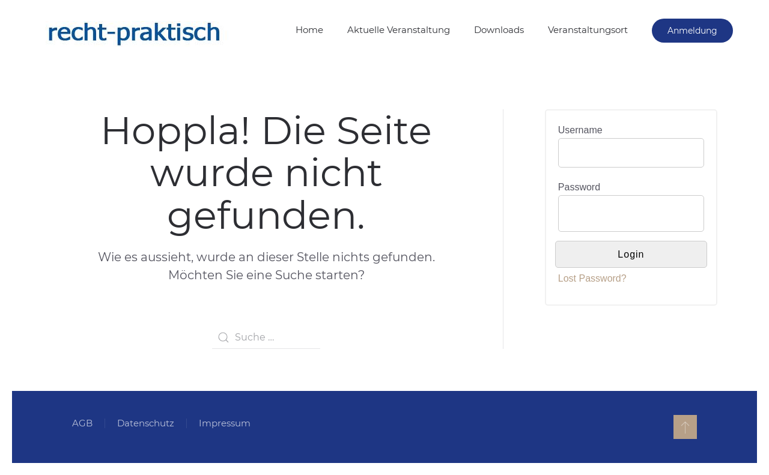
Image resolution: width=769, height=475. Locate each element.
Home (309, 29)
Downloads (499, 29)
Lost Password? (592, 278)
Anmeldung (692, 30)
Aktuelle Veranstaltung (398, 29)
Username (580, 130)
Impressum (225, 423)
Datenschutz (145, 423)
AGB (82, 423)
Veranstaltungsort (588, 29)
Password (579, 187)
